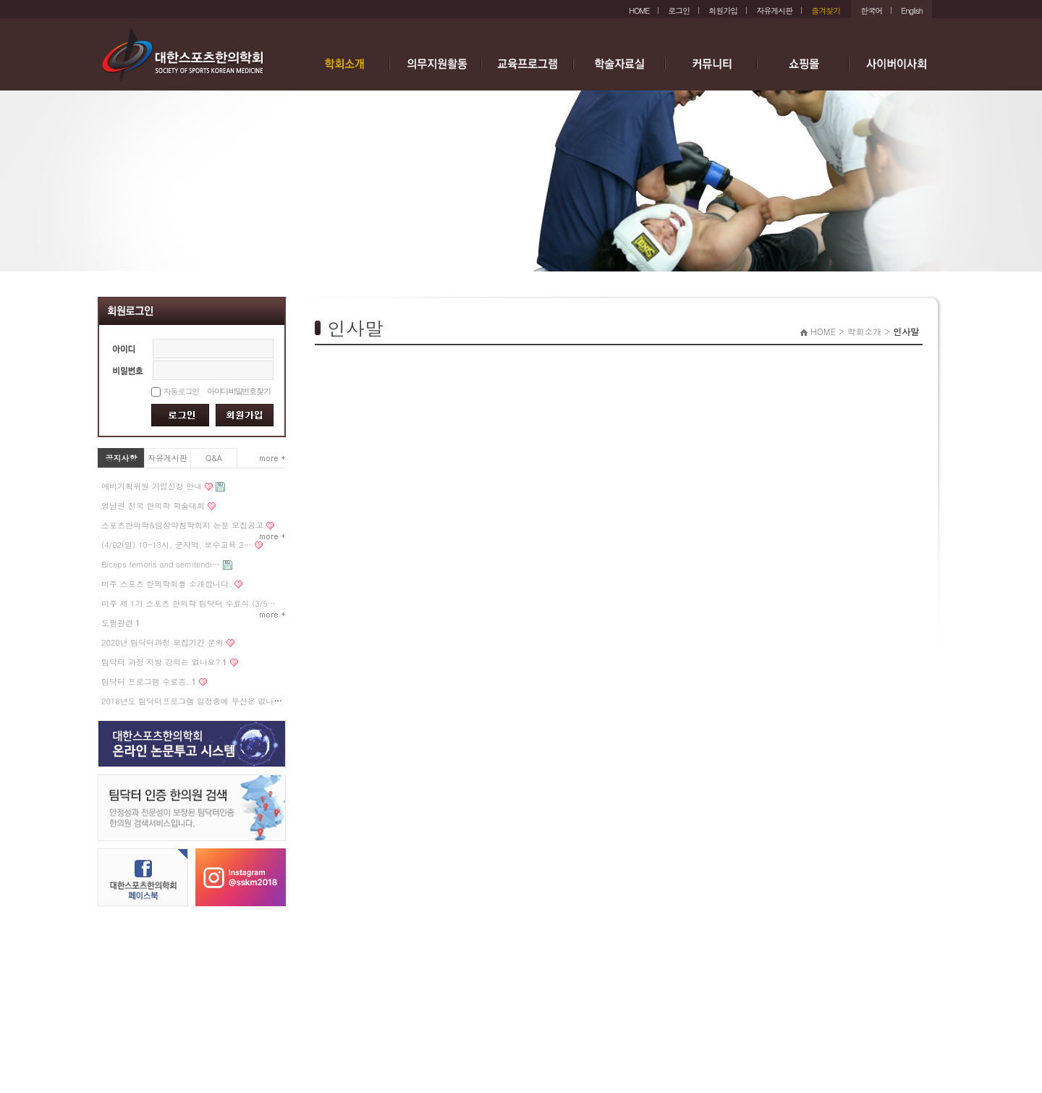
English (912, 10)
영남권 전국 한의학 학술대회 (153, 505)
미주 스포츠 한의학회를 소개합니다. (166, 583)
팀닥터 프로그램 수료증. (148, 681)
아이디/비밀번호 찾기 (238, 391)
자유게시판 (774, 10)
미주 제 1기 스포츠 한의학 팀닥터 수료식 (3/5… (188, 603)
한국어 (871, 10)
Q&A (214, 457)
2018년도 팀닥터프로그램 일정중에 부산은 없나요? (194, 701)
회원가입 (722, 10)
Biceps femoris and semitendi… (160, 564)
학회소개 (864, 331)
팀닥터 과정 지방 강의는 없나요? (164, 662)
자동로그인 (182, 391)
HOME (639, 10)
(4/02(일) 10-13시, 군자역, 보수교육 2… (176, 544)
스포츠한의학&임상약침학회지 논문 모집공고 (182, 525)
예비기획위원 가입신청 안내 (151, 486)
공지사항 (121, 457)
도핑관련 (120, 622)
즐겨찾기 (825, 10)
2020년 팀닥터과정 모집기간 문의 (162, 642)
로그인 (679, 10)
